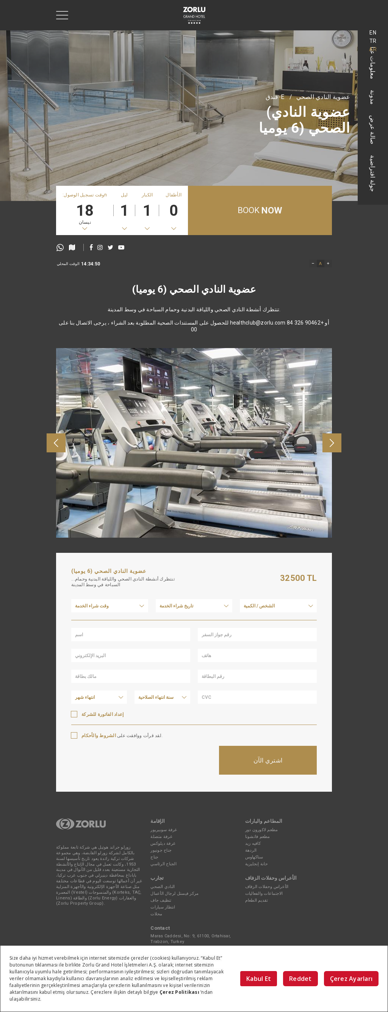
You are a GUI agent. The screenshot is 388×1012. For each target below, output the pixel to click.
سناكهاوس (254, 857)
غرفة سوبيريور (163, 829)
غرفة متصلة (161, 836)
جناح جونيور (161, 850)
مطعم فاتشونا (257, 836)
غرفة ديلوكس (162, 843)
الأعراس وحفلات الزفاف (267, 886)
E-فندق (275, 96)
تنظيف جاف (160, 900)
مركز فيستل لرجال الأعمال (174, 893)
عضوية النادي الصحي (323, 96)
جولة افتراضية (373, 173)
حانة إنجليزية (256, 863)
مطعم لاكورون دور (261, 829)
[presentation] (56, 503)
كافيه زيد (253, 843)
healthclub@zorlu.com (258, 340)
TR (373, 41)
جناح (154, 857)
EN (372, 33)
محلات (156, 914)
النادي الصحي (162, 886)
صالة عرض (373, 129)
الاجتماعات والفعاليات (264, 893)
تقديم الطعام (256, 900)
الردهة (251, 850)
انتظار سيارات (162, 907)
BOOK (260, 210)
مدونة (373, 97)
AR (373, 49)
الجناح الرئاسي (163, 863)
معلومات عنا (373, 63)
